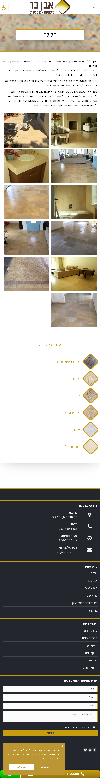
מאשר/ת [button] (21, 766)
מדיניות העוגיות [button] (49, 758)
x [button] (62, 745)
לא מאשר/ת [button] (47, 766)
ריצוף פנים (91, 653)
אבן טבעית (91, 580)
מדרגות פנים (90, 638)
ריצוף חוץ (92, 645)
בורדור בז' (72, 446)
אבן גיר (75, 378)
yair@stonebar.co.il (66, 552)
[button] (4, 7)
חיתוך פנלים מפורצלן (85, 603)
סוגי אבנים (91, 588)
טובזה (75, 395)
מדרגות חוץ (91, 630)
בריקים (93, 660)
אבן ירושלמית (70, 412)
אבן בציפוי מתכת (68, 361)
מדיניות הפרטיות (71, 727)
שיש (77, 429)
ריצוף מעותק (90, 668)
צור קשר (93, 610)
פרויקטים (92, 595)
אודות (94, 573)
